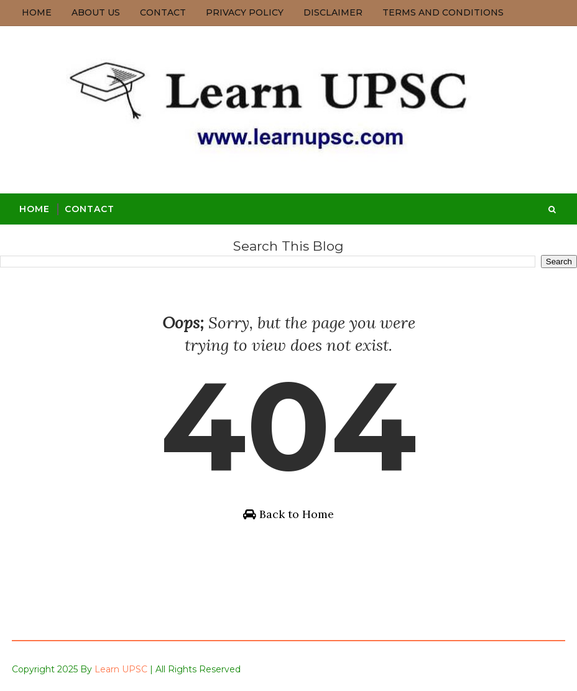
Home (37, 12)
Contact (163, 12)
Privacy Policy (245, 12)
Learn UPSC (121, 669)
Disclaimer (332, 12)
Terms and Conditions (443, 12)
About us (96, 12)
